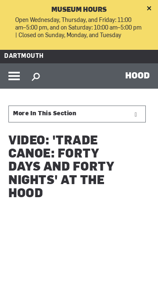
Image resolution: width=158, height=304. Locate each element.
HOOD (138, 75)
